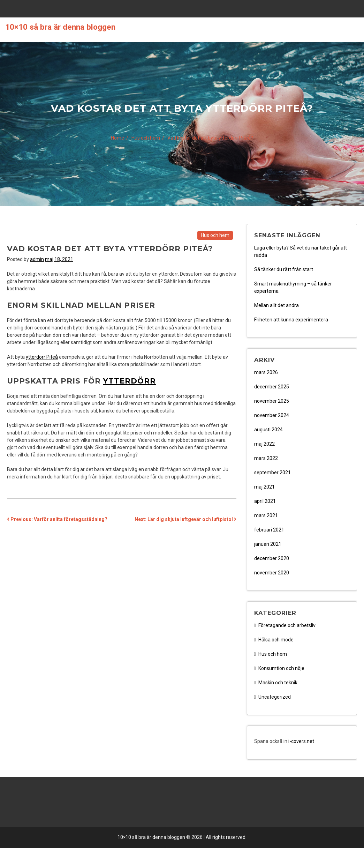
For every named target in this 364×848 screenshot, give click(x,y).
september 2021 (272, 472)
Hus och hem (215, 235)
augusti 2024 (268, 429)
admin (37, 259)
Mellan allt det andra (276, 305)
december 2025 (271, 386)
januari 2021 (267, 544)
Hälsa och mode (276, 639)
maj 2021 (264, 487)
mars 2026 (266, 372)
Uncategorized (274, 697)
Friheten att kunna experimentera (291, 319)
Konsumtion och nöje (281, 668)
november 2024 (271, 415)
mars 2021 (266, 515)
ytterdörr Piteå (42, 357)
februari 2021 (269, 530)
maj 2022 (264, 444)
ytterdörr (129, 381)
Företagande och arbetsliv (287, 625)
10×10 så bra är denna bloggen (60, 26)
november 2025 (271, 401)
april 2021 (265, 501)
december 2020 (271, 558)
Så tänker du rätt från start (283, 269)
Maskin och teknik (277, 682)
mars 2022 (266, 458)
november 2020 (271, 572)
